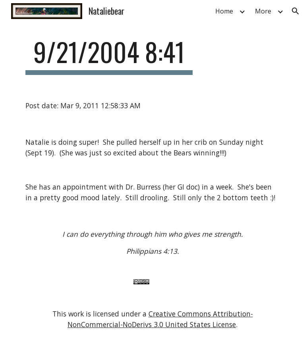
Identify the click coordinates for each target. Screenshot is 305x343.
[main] (109, 55)
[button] (295, 11)
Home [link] (224, 11)
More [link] (263, 11)
